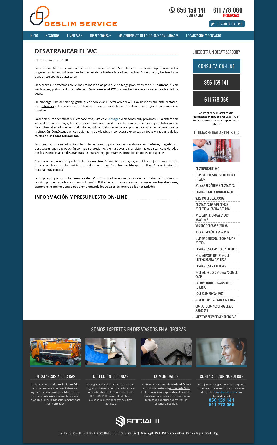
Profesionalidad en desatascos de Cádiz (216, 274)
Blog (215, 433)
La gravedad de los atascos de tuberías (214, 284)
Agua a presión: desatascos (212, 232)
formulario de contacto (227, 392)
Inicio (34, 35)
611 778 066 (228, 9)
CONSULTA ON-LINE (216, 66)
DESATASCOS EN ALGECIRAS (210, 265)
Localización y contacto (203, 35)
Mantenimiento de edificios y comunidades (149, 35)
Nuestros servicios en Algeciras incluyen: (215, 318)
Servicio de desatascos (209, 198)
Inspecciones (99, 35)
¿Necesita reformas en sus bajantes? (212, 217)
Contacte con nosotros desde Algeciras (214, 308)
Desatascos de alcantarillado (214, 191)
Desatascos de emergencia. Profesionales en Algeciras (212, 206)
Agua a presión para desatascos (215, 185)
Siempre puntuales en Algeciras (215, 299)
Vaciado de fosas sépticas (211, 225)
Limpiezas (73, 35)
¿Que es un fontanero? (209, 293)
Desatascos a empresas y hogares (216, 249)
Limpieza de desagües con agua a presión (215, 177)
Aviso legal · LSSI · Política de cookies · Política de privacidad (176, 433)
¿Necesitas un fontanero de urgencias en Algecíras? (212, 257)
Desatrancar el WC (207, 168)
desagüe (114, 119)
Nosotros (52, 35)
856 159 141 (191, 9)
